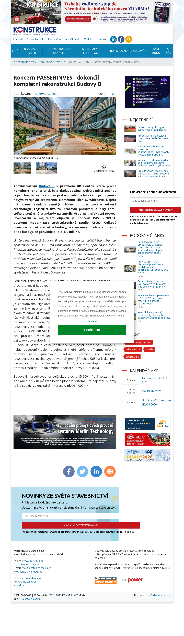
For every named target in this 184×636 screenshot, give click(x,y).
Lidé (15, 51)
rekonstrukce (133, 349)
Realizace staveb (31, 51)
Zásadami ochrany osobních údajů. (114, 531)
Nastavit (91, 321)
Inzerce (103, 39)
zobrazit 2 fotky (104, 168)
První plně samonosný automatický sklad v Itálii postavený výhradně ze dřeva (154, 315)
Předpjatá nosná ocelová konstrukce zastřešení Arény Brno (153, 138)
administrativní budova (139, 342)
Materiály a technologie (90, 51)
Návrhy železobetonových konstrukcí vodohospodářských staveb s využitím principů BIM (153, 150)
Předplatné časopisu (25, 581)
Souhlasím (92, 330)
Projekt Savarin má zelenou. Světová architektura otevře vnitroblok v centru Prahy (153, 173)
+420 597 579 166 (29, 564)
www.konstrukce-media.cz (28, 571)
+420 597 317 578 (33, 560)
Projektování (118, 51)
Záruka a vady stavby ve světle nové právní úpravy (152, 128)
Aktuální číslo (73, 39)
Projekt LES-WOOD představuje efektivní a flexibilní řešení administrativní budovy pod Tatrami (153, 267)
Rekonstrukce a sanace (58, 51)
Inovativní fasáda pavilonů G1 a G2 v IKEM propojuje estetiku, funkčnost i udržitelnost (154, 299)
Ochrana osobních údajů (27, 578)
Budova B (47, 186)
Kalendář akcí (55, 39)
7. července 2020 (46, 94)
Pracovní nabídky (36, 39)
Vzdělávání (139, 51)
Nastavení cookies (31, 598)
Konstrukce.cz (24, 62)
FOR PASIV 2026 (151, 391)
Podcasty (18, 39)
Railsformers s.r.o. (160, 595)
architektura (132, 356)
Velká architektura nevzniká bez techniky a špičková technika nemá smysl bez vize (154, 162)
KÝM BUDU (156, 51)
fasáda (149, 349)
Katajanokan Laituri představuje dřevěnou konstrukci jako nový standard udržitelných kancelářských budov (150, 247)
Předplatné (89, 39)
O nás (168, 51)
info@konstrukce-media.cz (36, 567)
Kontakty (19, 585)
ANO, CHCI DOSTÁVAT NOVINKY (81, 525)
